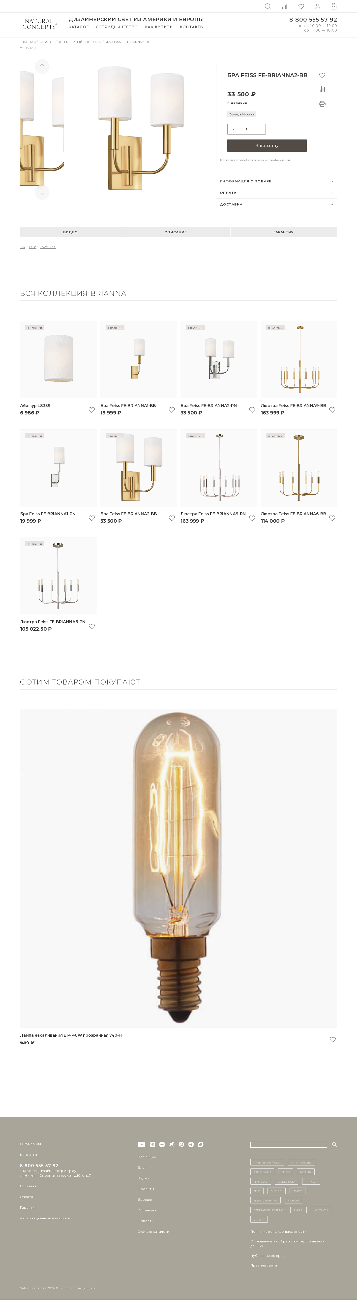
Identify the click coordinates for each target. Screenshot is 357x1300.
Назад (28, 48)
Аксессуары (262, 1171)
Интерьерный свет (75, 42)
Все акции (146, 1156)
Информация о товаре (246, 180)
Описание (175, 231)
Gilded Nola (286, 1181)
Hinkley (311, 1181)
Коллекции (147, 1210)
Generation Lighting (268, 1209)
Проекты (146, 1188)
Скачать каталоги (153, 1231)
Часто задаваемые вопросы (45, 1218)
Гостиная (48, 246)
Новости (145, 1220)
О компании (30, 1143)
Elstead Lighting (265, 1200)
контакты (321, 1209)
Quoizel (276, 1190)
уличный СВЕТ (301, 1162)
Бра (98, 42)
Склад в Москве (241, 114)
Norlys (297, 1190)
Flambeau (261, 1181)
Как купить (159, 27)
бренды (305, 1171)
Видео (70, 231)
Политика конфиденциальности (278, 1231)
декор (285, 1171)
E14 (22, 246)
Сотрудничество (117, 27)
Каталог (79, 27)
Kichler (293, 1200)
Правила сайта (263, 1264)
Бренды (144, 1199)
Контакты (192, 27)
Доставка (231, 204)
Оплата (228, 192)
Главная (28, 42)
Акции (298, 1209)
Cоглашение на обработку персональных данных (287, 1242)
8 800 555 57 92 (313, 20)
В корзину (267, 144)
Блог (142, 1167)
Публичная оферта (267, 1255)
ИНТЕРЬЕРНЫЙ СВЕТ (267, 1162)
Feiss (32, 246)
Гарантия (283, 231)
